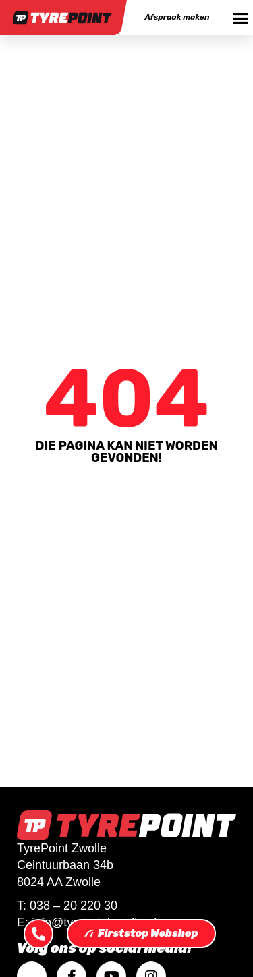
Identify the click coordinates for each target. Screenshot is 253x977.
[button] (240, 17)
